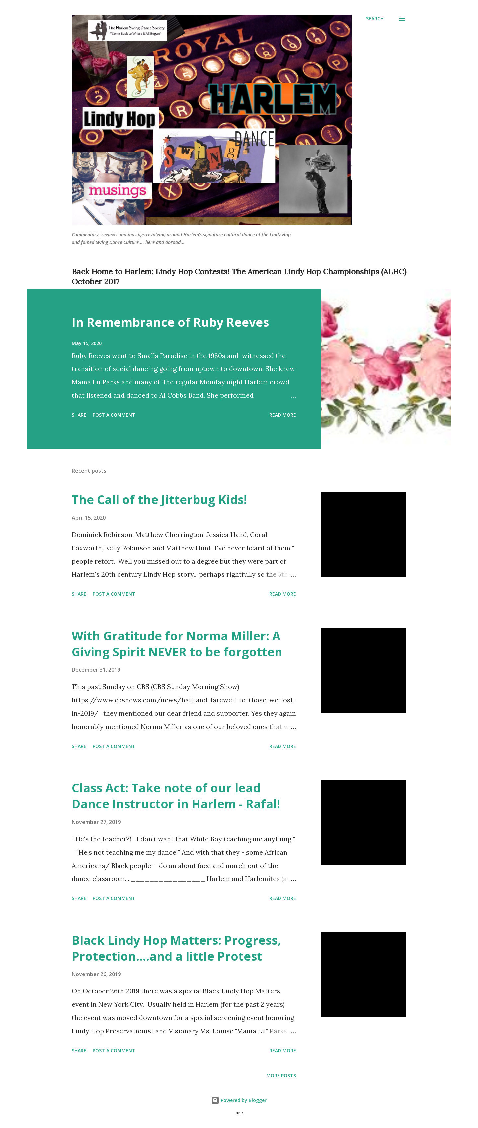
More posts (281, 1075)
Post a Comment (114, 415)
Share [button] (79, 415)
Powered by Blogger (239, 1100)
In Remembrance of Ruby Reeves (170, 322)
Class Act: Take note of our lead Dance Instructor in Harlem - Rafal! (176, 796)
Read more (282, 415)
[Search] (375, 19)
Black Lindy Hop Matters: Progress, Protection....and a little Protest (176, 948)
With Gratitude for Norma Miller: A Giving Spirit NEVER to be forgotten (177, 644)
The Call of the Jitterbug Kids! (159, 499)
